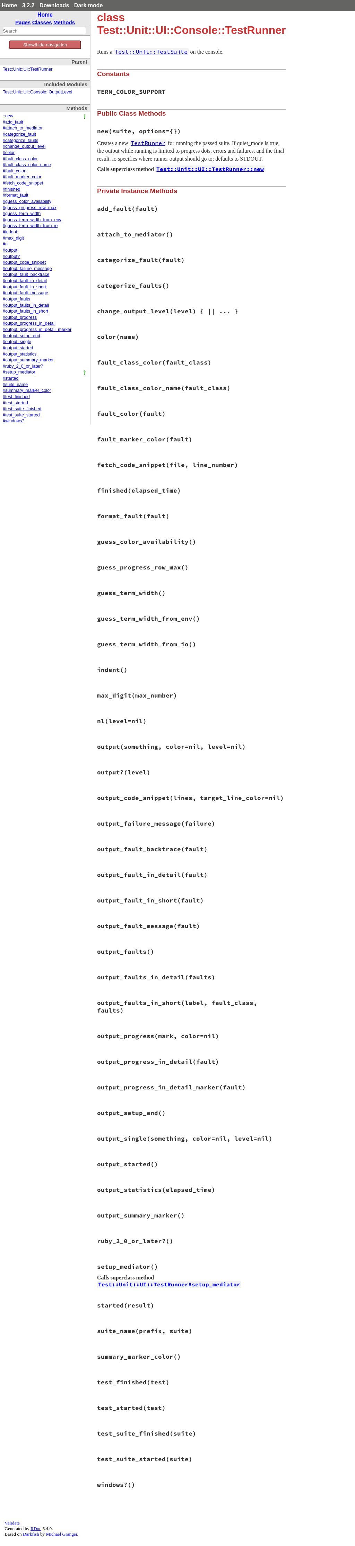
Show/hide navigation (45, 44)
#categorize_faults (20, 140)
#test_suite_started (21, 415)
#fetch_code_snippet (23, 183)
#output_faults (16, 299)
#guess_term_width (22, 213)
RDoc (36, 1528)
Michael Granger (61, 1534)
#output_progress (20, 317)
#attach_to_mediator (23, 128)
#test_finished (16, 396)
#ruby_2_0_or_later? (23, 366)
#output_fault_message (25, 292)
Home (9, 5)
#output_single (17, 341)
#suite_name (15, 384)
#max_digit (13, 238)
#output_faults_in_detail (26, 305)
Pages (23, 22)
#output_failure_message (27, 268)
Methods (64, 22)
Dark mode (88, 5)
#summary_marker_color (27, 390)
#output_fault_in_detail (25, 280)
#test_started (15, 403)
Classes (42, 22)
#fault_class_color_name (27, 164)
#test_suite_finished (22, 408)
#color (9, 152)
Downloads (54, 5)
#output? (11, 256)
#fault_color (14, 171)
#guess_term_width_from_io (30, 225)
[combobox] (44, 30)
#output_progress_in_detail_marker (37, 329)
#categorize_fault (19, 134)
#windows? (13, 421)
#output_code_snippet (24, 262)
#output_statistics (19, 354)
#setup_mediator (19, 372)
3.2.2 (28, 5)
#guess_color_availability (27, 201)
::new (8, 116)
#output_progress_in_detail (29, 323)
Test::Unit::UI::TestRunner (27, 69)
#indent (10, 232)
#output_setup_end (21, 335)
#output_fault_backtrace (26, 274)
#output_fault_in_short (24, 287)
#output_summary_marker (28, 360)
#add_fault (13, 122)
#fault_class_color (20, 158)
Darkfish (31, 1534)
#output (10, 250)
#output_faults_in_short (25, 311)
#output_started (18, 347)
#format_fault (15, 195)
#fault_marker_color (22, 176)
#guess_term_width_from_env (32, 219)
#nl (6, 244)
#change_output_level (24, 146)
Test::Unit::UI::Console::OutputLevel (37, 92)
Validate (12, 1523)
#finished (11, 189)
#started (11, 378)
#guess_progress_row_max (30, 207)
